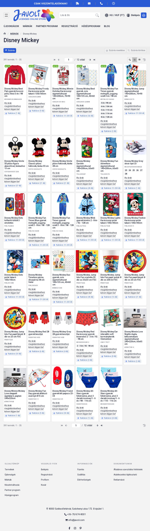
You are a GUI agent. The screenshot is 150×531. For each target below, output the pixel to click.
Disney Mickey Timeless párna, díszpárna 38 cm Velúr (36, 278)
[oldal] (68, 60)
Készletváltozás (12, 485)
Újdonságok (10, 474)
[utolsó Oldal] (94, 60)
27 (141, 170)
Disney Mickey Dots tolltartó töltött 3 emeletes (13, 220)
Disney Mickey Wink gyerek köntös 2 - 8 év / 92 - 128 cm (86, 220)
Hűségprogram (12, 495)
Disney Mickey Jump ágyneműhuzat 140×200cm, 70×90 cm (134, 92)
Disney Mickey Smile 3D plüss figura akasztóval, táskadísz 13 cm (14, 165)
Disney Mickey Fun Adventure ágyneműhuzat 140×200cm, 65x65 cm (109, 166)
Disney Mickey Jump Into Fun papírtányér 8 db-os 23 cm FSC (14, 334)
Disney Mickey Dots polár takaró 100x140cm (13, 277)
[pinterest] (80, 528)
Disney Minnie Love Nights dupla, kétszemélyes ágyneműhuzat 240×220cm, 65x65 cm (134, 337)
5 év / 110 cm (106, 110)
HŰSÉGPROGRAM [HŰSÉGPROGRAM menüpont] (91, 26)
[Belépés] (133, 15)
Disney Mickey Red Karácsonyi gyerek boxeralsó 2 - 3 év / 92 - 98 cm (86, 335)
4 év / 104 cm (106, 106)
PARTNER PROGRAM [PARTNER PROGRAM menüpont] (47, 26)
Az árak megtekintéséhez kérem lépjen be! (12, 106)
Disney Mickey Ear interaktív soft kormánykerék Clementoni (109, 335)
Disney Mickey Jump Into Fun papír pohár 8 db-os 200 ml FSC (110, 277)
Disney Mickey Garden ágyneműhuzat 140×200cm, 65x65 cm (85, 166)
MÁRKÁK (14, 34)
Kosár (43, 485)
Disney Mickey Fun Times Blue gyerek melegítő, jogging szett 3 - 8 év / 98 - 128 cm (39, 223)
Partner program (12, 490)
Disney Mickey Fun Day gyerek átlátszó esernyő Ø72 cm (37, 393)
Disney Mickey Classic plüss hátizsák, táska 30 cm (38, 163)
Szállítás (81, 474)
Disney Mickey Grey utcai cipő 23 (134, 162)
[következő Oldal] (90, 60)
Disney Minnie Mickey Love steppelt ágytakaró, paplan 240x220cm (14, 394)
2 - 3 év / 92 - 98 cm (85, 346)
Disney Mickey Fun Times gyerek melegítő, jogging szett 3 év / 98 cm (109, 92)
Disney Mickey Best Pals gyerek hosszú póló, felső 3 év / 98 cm (13, 92)
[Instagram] (75, 528)
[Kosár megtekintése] (143, 15)
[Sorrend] (144, 60)
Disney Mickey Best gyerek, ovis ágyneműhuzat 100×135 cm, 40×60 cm (85, 93)
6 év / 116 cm (106, 113)
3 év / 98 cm (106, 103)
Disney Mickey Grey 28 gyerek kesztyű (61, 332)
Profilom (45, 480)
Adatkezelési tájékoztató (125, 474)
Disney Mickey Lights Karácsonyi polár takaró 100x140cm (110, 220)
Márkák (8, 480)
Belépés (44, 469)
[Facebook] (69, 528)
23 (126, 170)
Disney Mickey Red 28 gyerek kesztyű (38, 332)
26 (137, 170)
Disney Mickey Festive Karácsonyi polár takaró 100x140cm (135, 220)
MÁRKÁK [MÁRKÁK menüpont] (27, 26)
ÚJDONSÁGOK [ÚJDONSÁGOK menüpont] (11, 26)
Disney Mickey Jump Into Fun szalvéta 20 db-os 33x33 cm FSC (86, 277)
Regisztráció (47, 474)
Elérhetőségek (84, 480)
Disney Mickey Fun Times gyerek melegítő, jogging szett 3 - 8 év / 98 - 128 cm (63, 223)
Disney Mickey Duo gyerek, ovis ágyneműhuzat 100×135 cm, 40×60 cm (61, 280)
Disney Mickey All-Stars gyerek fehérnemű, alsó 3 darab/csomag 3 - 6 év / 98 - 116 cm (86, 396)
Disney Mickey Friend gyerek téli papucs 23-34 (63, 393)
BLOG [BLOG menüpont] (107, 26)
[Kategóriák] (6, 15)
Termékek (9, 469)
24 (130, 170)
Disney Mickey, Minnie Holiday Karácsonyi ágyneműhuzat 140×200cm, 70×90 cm (62, 93)
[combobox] (79, 15)
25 (134, 170)
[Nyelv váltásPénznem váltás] (115, 15)
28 (126, 174)
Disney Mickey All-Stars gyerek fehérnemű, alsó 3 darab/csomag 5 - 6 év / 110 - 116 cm (110, 396)
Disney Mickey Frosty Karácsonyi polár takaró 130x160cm (38, 91)
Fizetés (80, 469)
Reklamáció (119, 480)
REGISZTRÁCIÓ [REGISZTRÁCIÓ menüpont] (70, 26)
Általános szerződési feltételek (128, 469)
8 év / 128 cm (106, 117)
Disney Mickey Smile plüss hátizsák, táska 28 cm (62, 163)
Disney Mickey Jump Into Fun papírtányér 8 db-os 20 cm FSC (135, 277)
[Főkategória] (5, 34)
